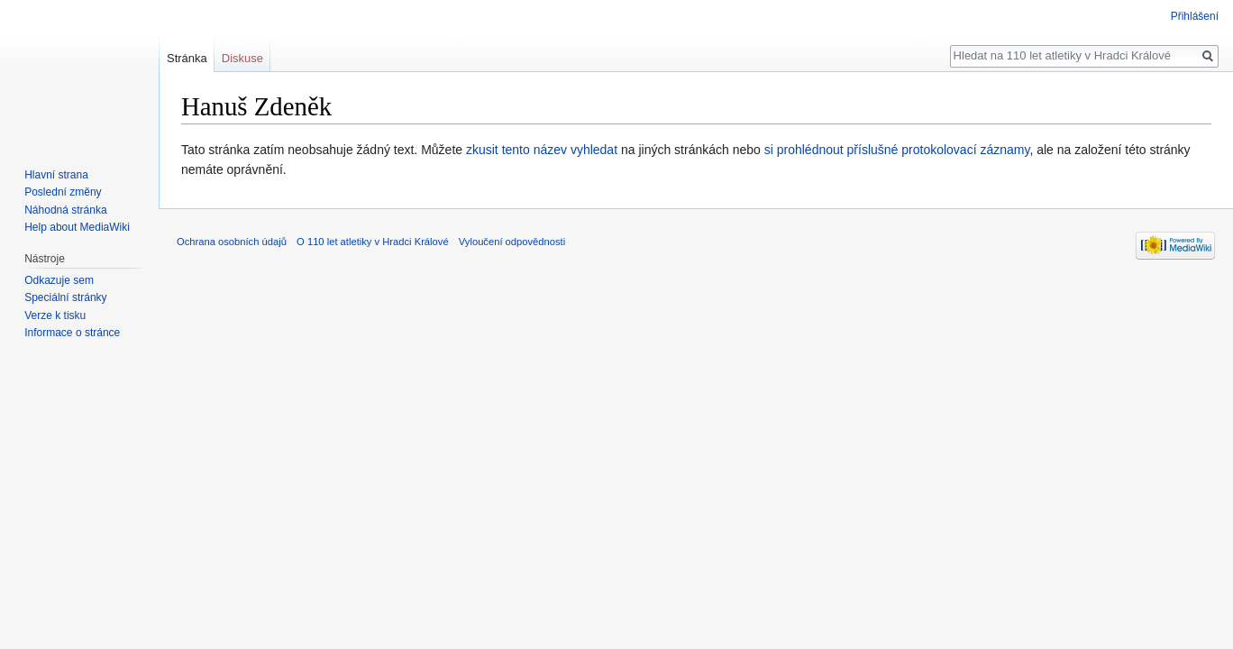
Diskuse (242, 58)
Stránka (187, 58)
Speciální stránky (65, 297)
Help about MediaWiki (77, 227)
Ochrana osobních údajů (232, 241)
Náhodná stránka (65, 210)
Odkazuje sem (59, 280)
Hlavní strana (56, 175)
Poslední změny (62, 192)
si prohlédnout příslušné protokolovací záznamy (897, 149)
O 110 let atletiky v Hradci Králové (373, 241)
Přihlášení (1195, 16)
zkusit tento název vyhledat (541, 149)
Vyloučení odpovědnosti (512, 241)
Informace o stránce (72, 332)
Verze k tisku (55, 315)
